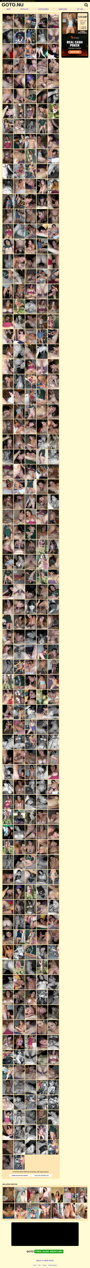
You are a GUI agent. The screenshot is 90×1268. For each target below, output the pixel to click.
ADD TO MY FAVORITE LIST (41, 1175)
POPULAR (24, 9)
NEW (9, 9)
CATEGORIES (43, 9)
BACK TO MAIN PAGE (45, 1261)
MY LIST (80, 9)
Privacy (45, 1265)
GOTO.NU (13, 4)
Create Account (26, 1)
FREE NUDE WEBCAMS (49, 1251)
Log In (32, 1)
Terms (35, 1265)
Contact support (52, 1265)
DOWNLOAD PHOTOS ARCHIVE (20, 1175)
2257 (39, 1265)
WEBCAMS (63, 9)
